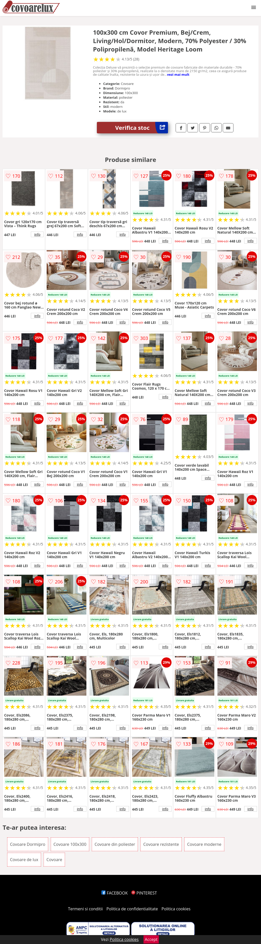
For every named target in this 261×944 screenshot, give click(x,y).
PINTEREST (144, 893)
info (37, 234)
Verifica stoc (141, 127)
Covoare (54, 859)
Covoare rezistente (161, 844)
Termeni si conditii (85, 909)
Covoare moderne (204, 844)
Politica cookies (176, 909)
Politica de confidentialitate (132, 909)
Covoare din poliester (115, 844)
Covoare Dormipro (27, 844)
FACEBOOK (114, 893)
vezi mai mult (178, 74)
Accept (151, 939)
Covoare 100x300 (70, 844)
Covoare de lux (24, 859)
